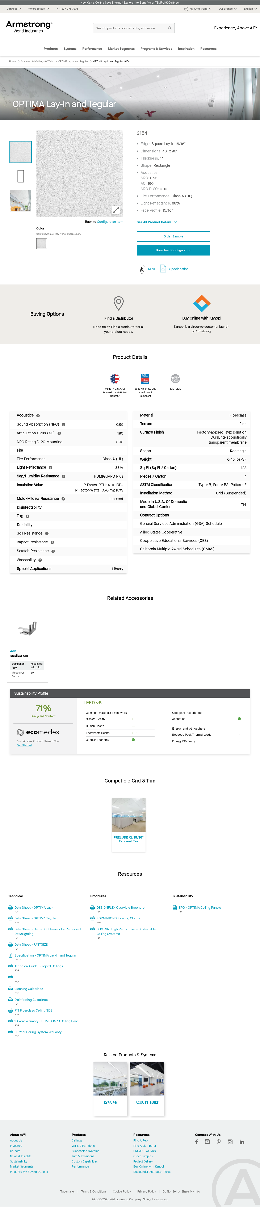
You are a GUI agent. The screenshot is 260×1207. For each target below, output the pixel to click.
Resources (208, 48)
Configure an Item (110, 221)
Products (51, 48)
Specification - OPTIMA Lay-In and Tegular (45, 956)
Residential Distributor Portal (152, 1172)
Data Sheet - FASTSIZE (31, 945)
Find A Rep (140, 1141)
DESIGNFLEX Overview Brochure (120, 908)
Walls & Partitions (83, 1146)
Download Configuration (173, 250)
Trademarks (67, 1192)
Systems (70, 48)
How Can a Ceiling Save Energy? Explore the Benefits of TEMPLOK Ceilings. (130, 3)
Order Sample (173, 236)
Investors (16, 1146)
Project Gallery (143, 1162)
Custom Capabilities (85, 1162)
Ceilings (77, 1141)
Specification (179, 269)
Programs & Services (156, 48)
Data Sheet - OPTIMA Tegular (35, 918)
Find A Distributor (144, 1146)
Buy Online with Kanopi (148, 1167)
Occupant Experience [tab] (187, 713)
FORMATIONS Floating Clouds (118, 918)
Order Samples (143, 1157)
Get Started (24, 746)
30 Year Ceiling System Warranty (38, 1032)
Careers (15, 1151)
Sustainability (18, 1162)
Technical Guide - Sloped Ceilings (38, 966)
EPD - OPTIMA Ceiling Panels (200, 908)
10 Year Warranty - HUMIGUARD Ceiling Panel (46, 1021)
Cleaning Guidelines (28, 989)
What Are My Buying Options (29, 1172)
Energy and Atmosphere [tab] (188, 728)
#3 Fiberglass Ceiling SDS (33, 1011)
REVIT (147, 270)
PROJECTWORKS (144, 1151)
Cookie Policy (122, 1192)
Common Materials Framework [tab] (106, 713)
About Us (16, 1141)
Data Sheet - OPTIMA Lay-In (34, 908)
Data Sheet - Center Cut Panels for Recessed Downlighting (47, 931)
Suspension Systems (85, 1151)
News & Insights (21, 1157)
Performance (92, 48)
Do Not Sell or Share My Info (181, 1192)
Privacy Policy (146, 1192)
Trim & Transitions (83, 1157)
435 (13, 651)
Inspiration (186, 48)
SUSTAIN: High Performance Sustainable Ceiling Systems (126, 931)
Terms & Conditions (93, 1192)
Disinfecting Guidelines (31, 1000)
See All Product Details (157, 222)
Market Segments (121, 48)
